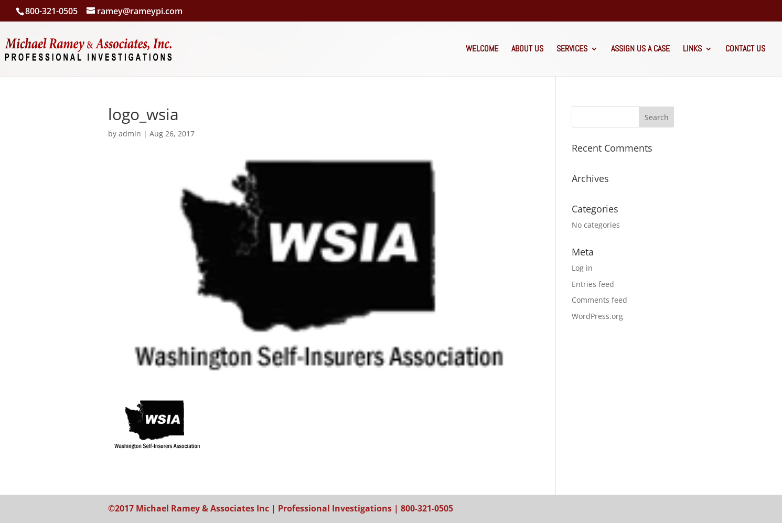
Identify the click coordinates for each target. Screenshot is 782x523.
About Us (527, 49)
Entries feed (593, 284)
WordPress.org (597, 316)
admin (130, 133)
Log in (582, 268)
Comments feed (599, 300)
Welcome (482, 49)
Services (571, 49)
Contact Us (745, 49)
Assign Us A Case (640, 49)
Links (692, 49)
